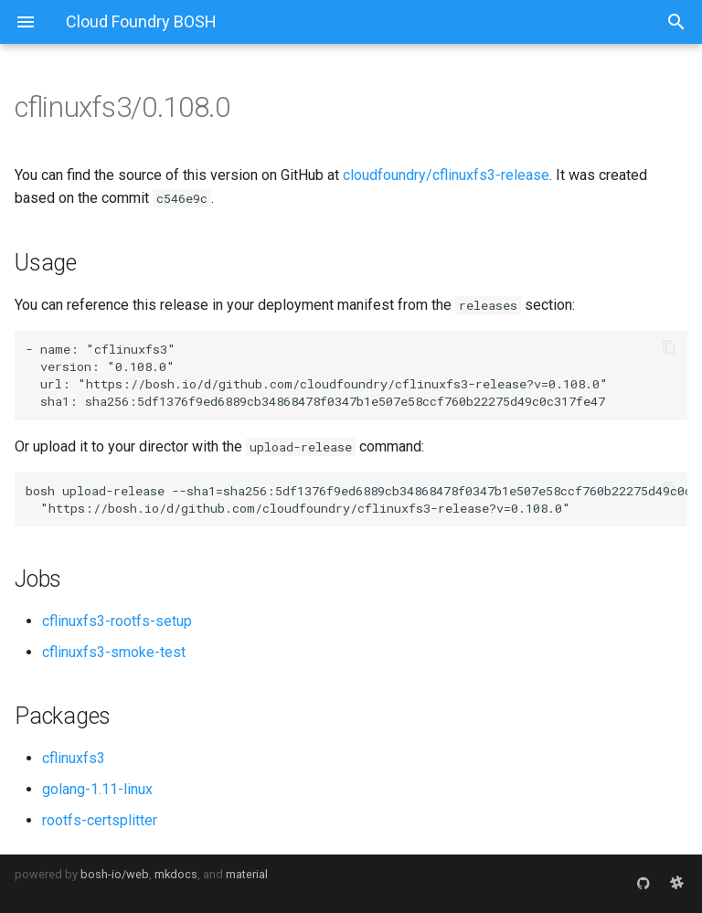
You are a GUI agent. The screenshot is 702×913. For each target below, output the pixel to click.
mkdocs (175, 874)
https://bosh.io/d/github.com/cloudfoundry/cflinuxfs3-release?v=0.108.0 (343, 384)
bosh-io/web (114, 874)
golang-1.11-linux (97, 789)
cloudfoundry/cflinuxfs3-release (446, 175)
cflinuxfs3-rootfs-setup (117, 621)
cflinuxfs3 (73, 758)
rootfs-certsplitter (99, 820)
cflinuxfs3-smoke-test (114, 652)
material (247, 874)
